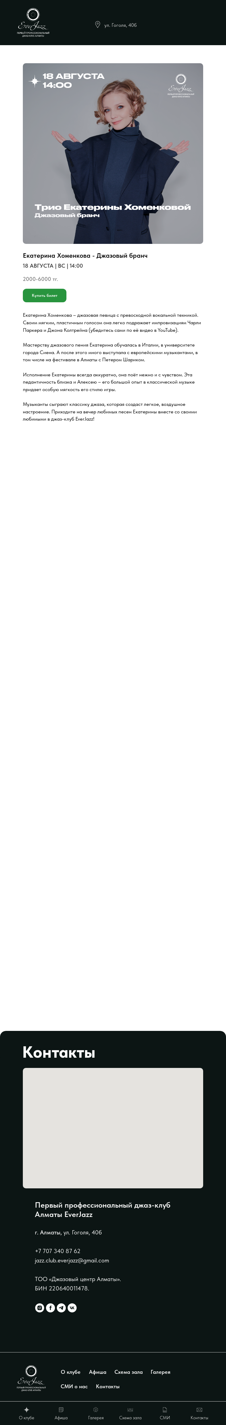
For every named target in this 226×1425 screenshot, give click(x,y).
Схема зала (129, 1372)
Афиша (97, 1372)
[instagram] (39, 1307)
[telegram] (61, 1307)
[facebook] (50, 1307)
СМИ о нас (74, 1386)
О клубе (71, 1372)
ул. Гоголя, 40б (120, 25)
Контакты (108, 1386)
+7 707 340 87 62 (58, 1251)
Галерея (160, 1372)
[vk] (72, 1307)
